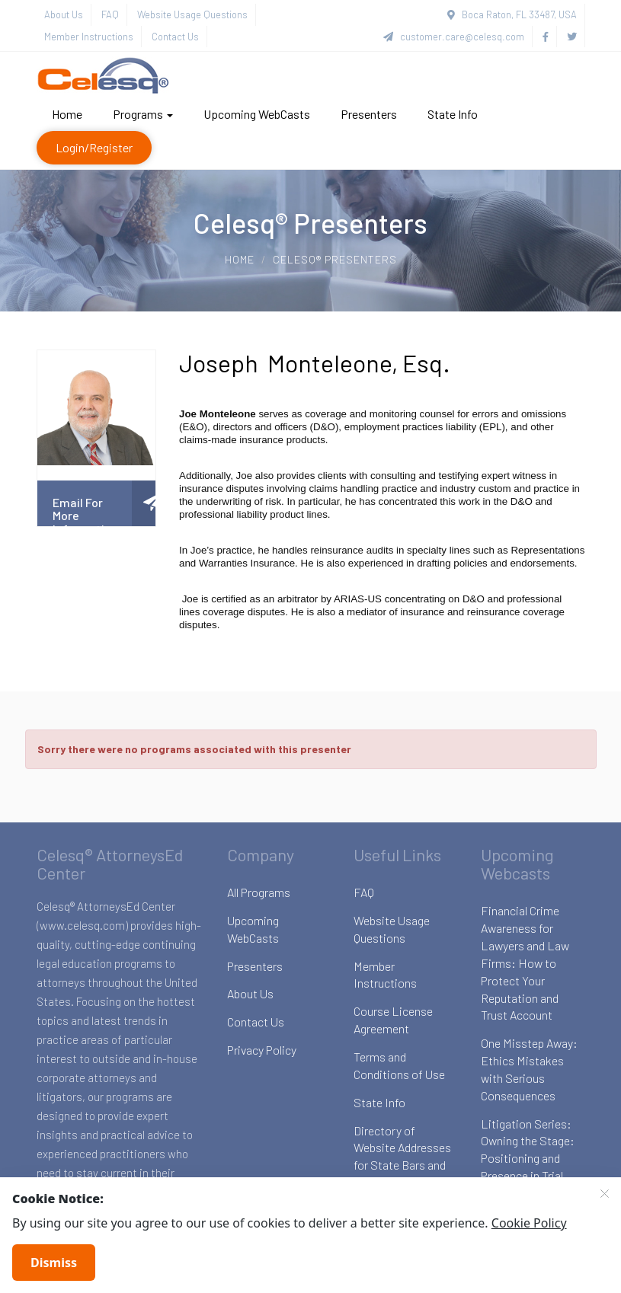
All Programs (258, 892)
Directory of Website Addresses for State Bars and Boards (402, 1156)
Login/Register (94, 147)
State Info (452, 114)
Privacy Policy (261, 1049)
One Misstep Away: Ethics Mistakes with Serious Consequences (529, 1069)
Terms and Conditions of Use (399, 1065)
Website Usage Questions (192, 14)
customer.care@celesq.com (453, 36)
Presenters (369, 114)
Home (67, 114)
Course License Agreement (393, 1020)
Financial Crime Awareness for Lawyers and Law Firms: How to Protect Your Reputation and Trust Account (525, 962)
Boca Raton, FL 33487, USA (512, 14)
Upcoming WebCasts (256, 114)
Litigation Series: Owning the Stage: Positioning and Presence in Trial (528, 1149)
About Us (63, 14)
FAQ (110, 14)
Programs (143, 114)
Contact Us (175, 36)
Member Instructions (88, 36)
